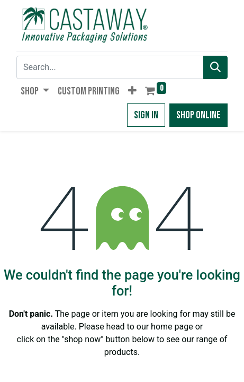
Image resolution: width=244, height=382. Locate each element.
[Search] (215, 67)
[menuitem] (88, 91)
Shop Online (198, 115)
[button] (132, 91)
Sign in (146, 115)
